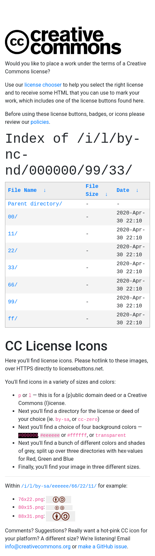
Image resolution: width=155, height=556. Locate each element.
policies (40, 122)
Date (122, 190)
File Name (22, 190)
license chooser (43, 85)
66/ (13, 285)
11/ (13, 234)
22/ (13, 251)
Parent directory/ (35, 204)
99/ (13, 302)
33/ (13, 268)
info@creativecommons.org (38, 546)
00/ (13, 217)
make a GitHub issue (102, 546)
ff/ (13, 319)
